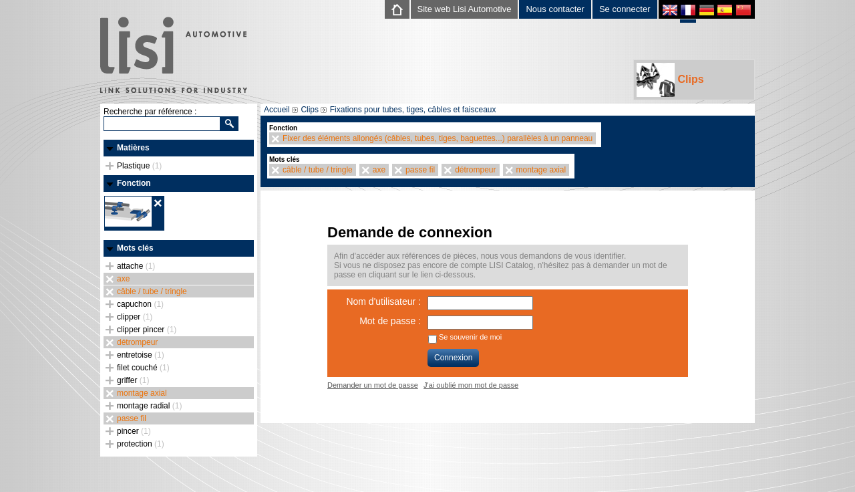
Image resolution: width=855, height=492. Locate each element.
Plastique (139, 165)
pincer (134, 431)
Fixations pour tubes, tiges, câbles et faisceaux (413, 109)
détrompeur (137, 342)
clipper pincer (146, 329)
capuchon (140, 304)
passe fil (131, 418)
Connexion (453, 357)
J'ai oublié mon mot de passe (470, 385)
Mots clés (135, 248)
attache (136, 266)
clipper (134, 317)
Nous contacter (555, 9)
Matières (133, 147)
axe (123, 278)
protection (140, 444)
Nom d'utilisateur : (383, 301)
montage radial (149, 405)
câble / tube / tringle (152, 291)
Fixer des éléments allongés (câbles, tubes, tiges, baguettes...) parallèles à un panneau (437, 138)
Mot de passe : (390, 321)
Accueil (277, 109)
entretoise (140, 355)
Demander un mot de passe (372, 385)
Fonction (134, 183)
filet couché (143, 367)
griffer (133, 380)
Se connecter (625, 9)
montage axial (142, 393)
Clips (670, 80)
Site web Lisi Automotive (464, 9)
